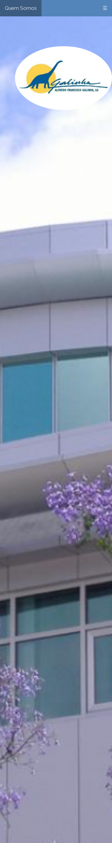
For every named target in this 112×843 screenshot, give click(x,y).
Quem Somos (21, 8)
